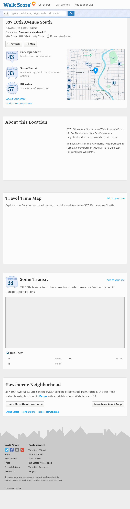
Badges (32, 471)
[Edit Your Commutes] (45, 31)
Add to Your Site (84, 4)
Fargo (24, 27)
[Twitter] (7, 450)
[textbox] (37, 13)
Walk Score (12, 445)
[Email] (17, 450)
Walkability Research (38, 467)
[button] (6, 13)
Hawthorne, (12, 27)
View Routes (65, 36)
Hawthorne (52, 412)
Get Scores (44, 4)
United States (12, 412)
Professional (36, 445)
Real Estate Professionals (40, 463)
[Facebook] (12, 450)
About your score (16, 99)
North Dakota (28, 412)
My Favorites (63, 4)
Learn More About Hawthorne (25, 404)
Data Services (34, 458)
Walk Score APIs (36, 454)
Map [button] (30, 44)
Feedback (9, 471)
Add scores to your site (19, 103)
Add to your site (116, 198)
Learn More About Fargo (108, 404)
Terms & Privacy (12, 467)
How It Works (11, 458)
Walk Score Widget (37, 450)
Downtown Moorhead (31, 32)
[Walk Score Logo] (19, 4)
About (7, 454)
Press (7, 463)
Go (71, 13)
